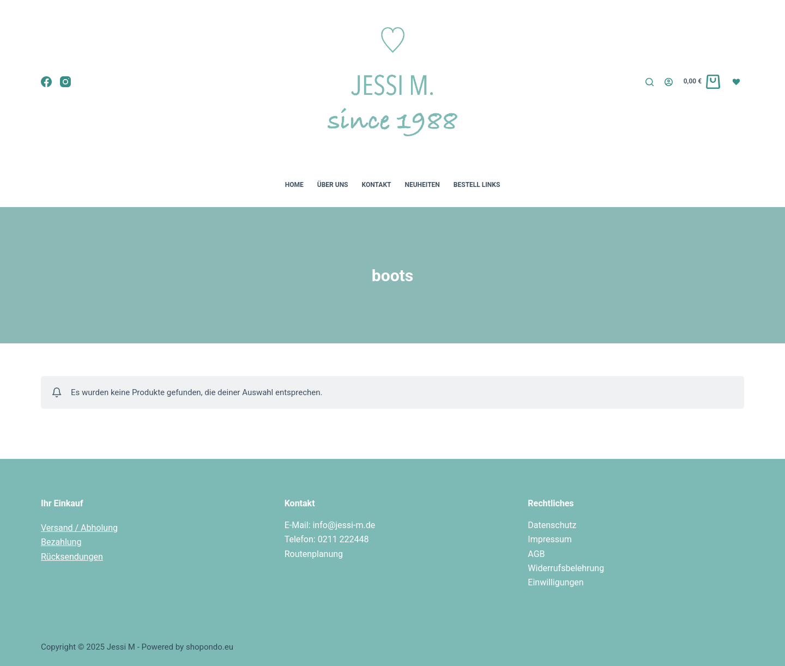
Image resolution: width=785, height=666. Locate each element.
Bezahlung (61, 542)
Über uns (332, 185)
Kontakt (376, 185)
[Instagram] (65, 81)
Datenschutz (552, 525)
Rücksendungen (72, 557)
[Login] (669, 82)
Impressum (550, 539)
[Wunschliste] (737, 81)
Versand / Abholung (79, 528)
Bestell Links (477, 185)
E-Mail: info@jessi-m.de (330, 525)
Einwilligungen (555, 582)
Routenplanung (314, 554)
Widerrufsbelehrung (566, 568)
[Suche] (649, 82)
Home (294, 185)
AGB (536, 554)
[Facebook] (46, 81)
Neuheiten (421, 185)
